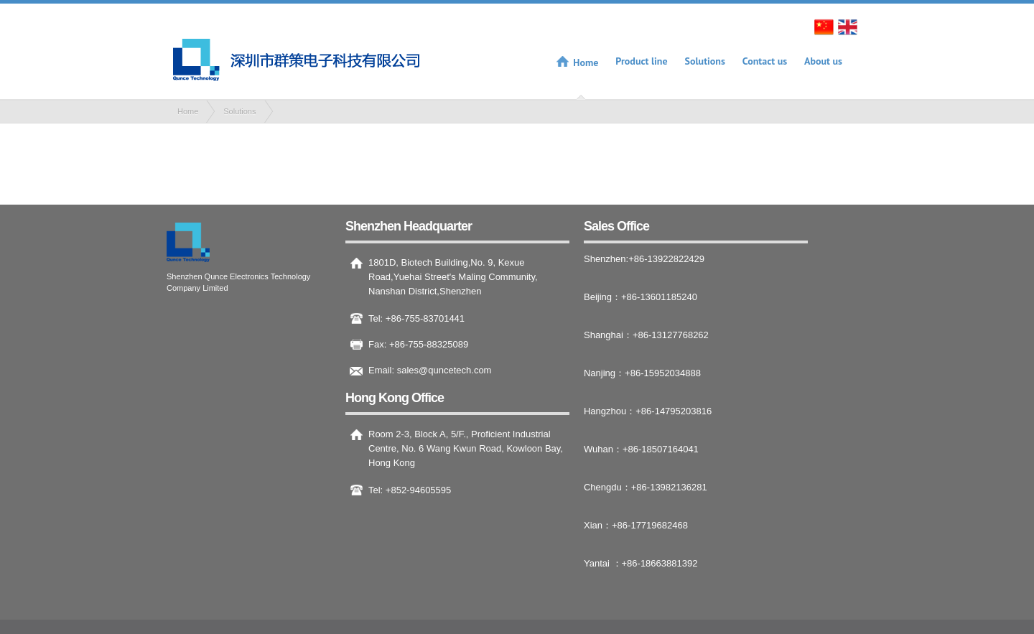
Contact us (764, 61)
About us (823, 61)
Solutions (705, 61)
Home (585, 62)
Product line (641, 61)
